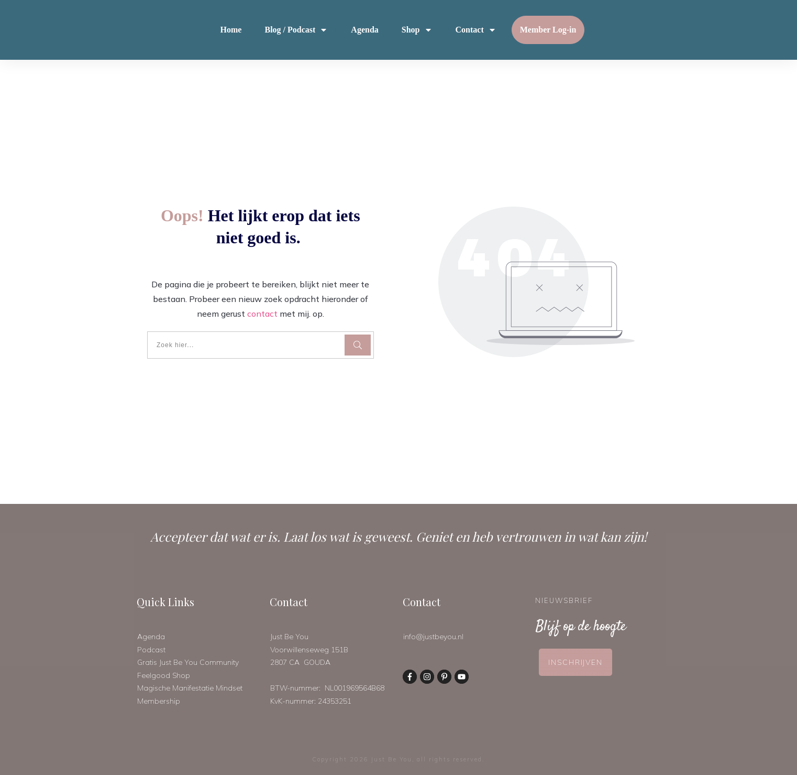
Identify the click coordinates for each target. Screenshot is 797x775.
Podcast (151, 649)
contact (262, 313)
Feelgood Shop (163, 675)
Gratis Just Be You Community (188, 662)
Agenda (151, 636)
